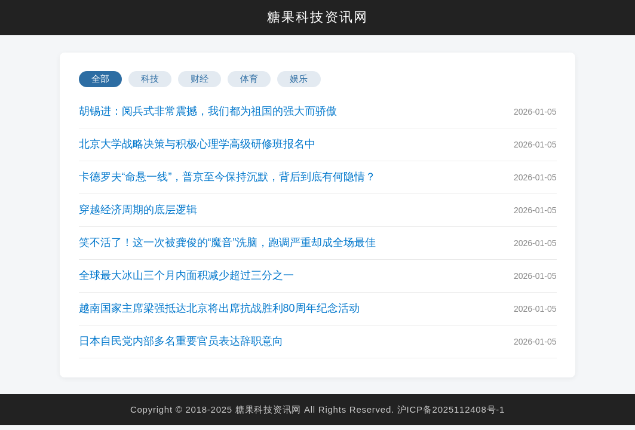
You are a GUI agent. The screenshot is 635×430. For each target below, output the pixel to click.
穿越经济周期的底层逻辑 (138, 210)
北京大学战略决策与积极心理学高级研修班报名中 (197, 144)
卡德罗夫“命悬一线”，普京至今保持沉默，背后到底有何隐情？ (227, 177)
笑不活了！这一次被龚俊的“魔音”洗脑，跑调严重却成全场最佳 (227, 242)
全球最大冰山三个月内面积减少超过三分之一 (186, 275)
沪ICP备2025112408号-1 (451, 409)
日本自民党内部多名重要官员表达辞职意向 (181, 341)
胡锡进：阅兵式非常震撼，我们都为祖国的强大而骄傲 (208, 111)
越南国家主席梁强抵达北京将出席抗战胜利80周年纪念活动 (219, 308)
